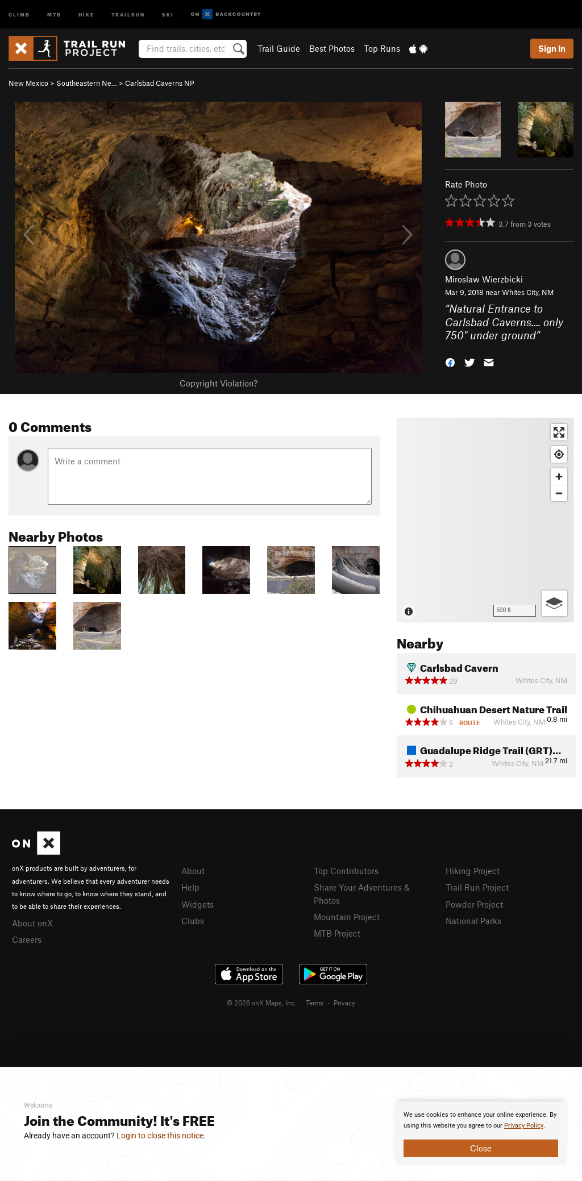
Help (190, 887)
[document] (481, 1133)
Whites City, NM (528, 292)
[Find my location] (559, 454)
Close (481, 1148)
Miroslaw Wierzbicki (484, 279)
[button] (450, 361)
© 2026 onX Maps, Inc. (261, 1003)
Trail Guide (278, 48)
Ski (168, 14)
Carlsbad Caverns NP (159, 83)
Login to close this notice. (161, 1135)
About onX (32, 923)
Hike (86, 14)
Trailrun (128, 14)
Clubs (192, 921)
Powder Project (474, 904)
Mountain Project (347, 917)
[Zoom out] (559, 493)
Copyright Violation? (218, 383)
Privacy (344, 1003)
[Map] (485, 520)
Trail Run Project (477, 887)
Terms (315, 1003)
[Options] (554, 603)
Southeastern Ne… (86, 83)
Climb (19, 14)
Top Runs (382, 48)
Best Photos (332, 48)
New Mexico (28, 83)
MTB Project (337, 933)
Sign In (552, 48)
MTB (54, 14)
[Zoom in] (559, 476)
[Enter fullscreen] (559, 432)
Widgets (197, 904)
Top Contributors (346, 871)
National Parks (473, 921)
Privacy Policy (523, 1125)
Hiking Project (473, 871)
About (193, 871)
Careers (26, 939)
